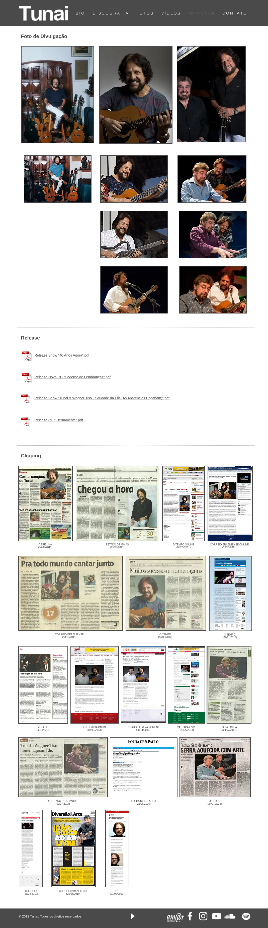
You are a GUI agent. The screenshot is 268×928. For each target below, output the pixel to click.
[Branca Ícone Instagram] (203, 916)
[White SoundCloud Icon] (229, 916)
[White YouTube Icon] (216, 916)
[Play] (132, 916)
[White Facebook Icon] (190, 916)
